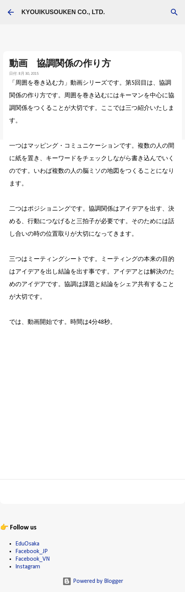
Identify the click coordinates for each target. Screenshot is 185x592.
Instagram (27, 567)
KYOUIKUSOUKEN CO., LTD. (63, 12)
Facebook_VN (32, 559)
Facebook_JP (31, 552)
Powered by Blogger (92, 581)
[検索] (174, 12)
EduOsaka (27, 544)
